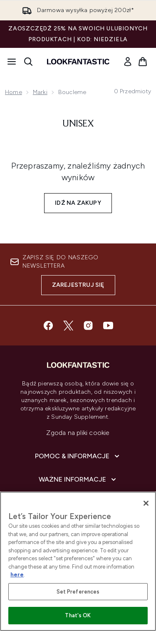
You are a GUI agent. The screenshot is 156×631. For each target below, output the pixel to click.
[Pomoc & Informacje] (78, 456)
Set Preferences (78, 592)
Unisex (78, 124)
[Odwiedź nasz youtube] (108, 325)
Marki (40, 92)
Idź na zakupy (78, 202)
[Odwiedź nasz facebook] (48, 325)
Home (13, 92)
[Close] (146, 503)
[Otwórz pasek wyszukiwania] (28, 62)
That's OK (78, 615)
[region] (78, 561)
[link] (127, 61)
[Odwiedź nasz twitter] (68, 325)
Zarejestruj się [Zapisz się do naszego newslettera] (78, 284)
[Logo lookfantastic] (78, 61)
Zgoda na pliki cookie (77, 433)
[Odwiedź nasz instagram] (88, 325)
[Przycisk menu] (12, 62)
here (17, 574)
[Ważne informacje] (78, 479)
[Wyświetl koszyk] (142, 61)
